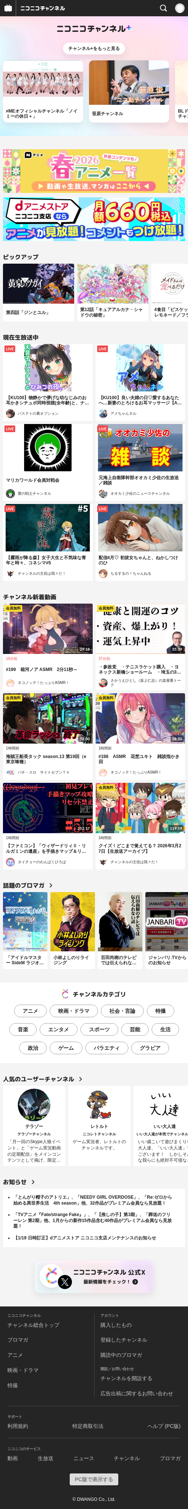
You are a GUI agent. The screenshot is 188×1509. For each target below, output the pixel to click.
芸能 (135, 1029)
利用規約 (17, 1426)
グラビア (150, 1048)
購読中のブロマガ (121, 1355)
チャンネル (127, 1458)
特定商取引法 (87, 1426)
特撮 (160, 1011)
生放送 (45, 1458)
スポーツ (99, 1029)
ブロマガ (17, 1340)
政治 (33, 1048)
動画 (12, 1458)
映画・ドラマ (73, 1011)
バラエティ (107, 1048)
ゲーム (66, 1048)
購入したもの (116, 1325)
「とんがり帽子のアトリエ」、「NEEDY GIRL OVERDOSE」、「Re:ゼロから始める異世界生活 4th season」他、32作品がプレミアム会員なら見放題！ (92, 1200)
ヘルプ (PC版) (164, 1426)
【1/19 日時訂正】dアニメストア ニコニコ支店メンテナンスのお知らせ (84, 1238)
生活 (165, 1029)
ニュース (83, 1458)
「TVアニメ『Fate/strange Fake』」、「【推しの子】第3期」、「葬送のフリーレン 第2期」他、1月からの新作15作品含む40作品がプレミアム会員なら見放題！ (92, 1220)
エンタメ (58, 1029)
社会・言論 (122, 1011)
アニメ (30, 1011)
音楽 (23, 1029)
